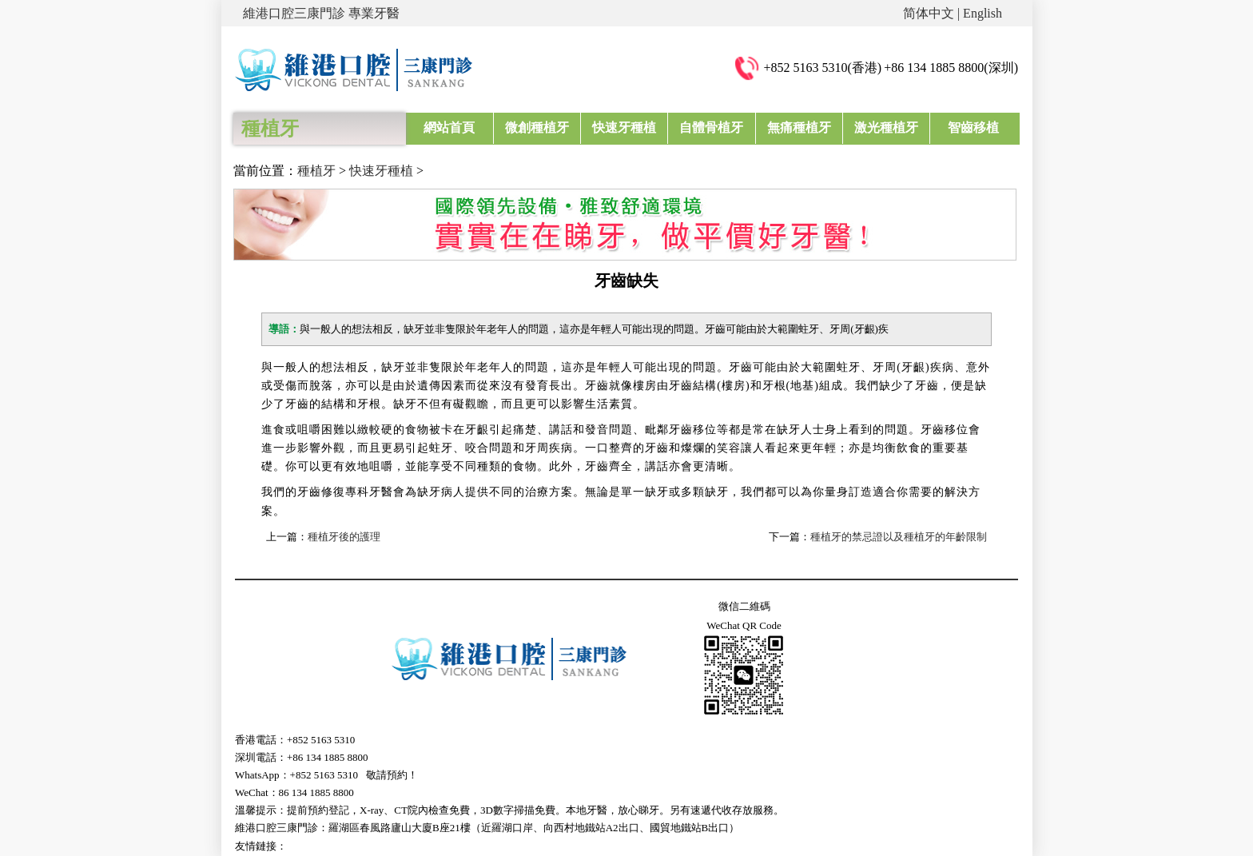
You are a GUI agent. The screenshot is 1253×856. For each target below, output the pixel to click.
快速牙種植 (624, 127)
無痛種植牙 (799, 127)
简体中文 (928, 13)
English (982, 13)
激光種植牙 (886, 127)
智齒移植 (973, 127)
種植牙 (316, 170)
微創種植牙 (537, 127)
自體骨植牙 (711, 127)
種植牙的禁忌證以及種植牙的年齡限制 (898, 537)
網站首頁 (449, 127)
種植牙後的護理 (344, 537)
